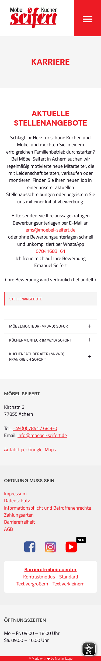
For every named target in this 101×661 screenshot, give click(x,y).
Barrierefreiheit (19, 521)
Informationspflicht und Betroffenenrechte (47, 507)
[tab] (50, 326)
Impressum (15, 493)
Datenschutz (17, 500)
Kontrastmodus (39, 576)
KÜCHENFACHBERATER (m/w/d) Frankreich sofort (36, 356)
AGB (8, 529)
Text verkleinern (69, 583)
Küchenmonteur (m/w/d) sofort (40, 340)
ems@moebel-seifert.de (50, 229)
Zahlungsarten (19, 514)
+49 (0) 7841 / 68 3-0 (35, 428)
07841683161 (50, 251)
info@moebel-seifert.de (42, 435)
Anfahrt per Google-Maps (30, 449)
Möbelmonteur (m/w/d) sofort (39, 326)
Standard (68, 576)
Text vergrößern (32, 583)
